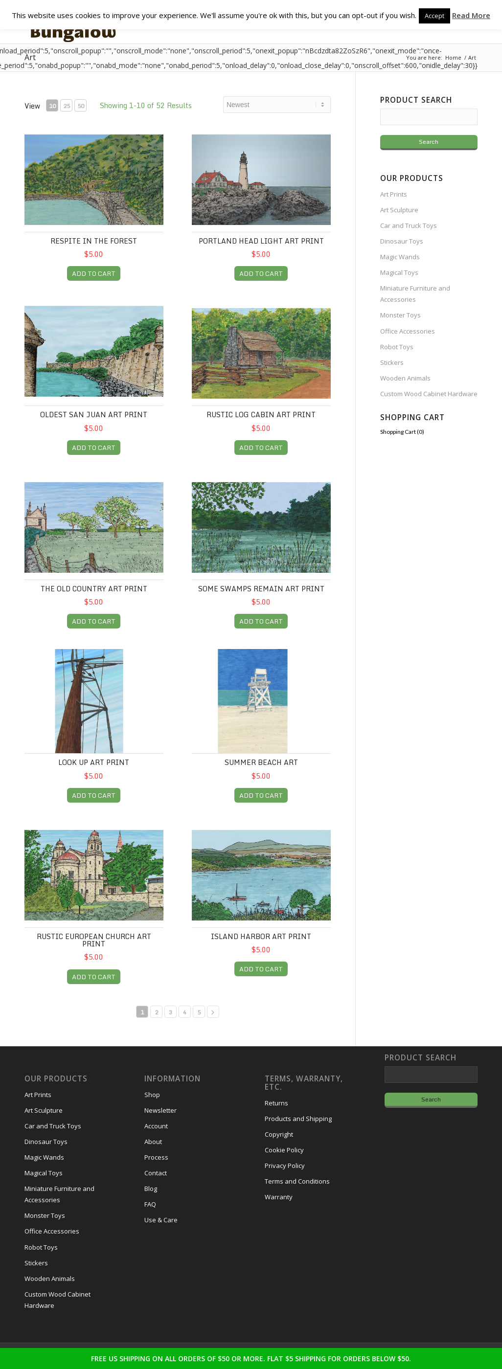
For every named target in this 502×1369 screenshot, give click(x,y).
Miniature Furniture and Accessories (415, 294)
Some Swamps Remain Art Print (261, 588)
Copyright (279, 1134)
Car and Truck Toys (408, 225)
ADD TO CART (93, 273)
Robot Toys (396, 346)
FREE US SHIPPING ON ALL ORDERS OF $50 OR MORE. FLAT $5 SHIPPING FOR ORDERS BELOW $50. (251, 1358)
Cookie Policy (284, 1149)
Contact (155, 1172)
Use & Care (161, 1219)
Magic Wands (400, 256)
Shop (152, 1094)
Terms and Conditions (297, 1181)
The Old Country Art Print (94, 588)
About (153, 1141)
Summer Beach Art (261, 762)
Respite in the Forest (93, 241)
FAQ (150, 1204)
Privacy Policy (285, 1165)
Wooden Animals (405, 378)
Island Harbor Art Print (261, 936)
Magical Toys (399, 272)
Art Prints (393, 194)
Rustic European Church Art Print (94, 940)
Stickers (392, 362)
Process (156, 1157)
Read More (471, 15)
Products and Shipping (298, 1118)
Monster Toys (400, 315)
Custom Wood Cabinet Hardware (429, 393)
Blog (150, 1188)
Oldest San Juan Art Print (93, 414)
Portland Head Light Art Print (261, 241)
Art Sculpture (399, 209)
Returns (276, 1103)
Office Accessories (407, 331)
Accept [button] (434, 15)
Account (156, 1126)
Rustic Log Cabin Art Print (261, 414)
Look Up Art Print (93, 762)
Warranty (279, 1196)
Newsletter (160, 1110)
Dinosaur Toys (401, 241)
